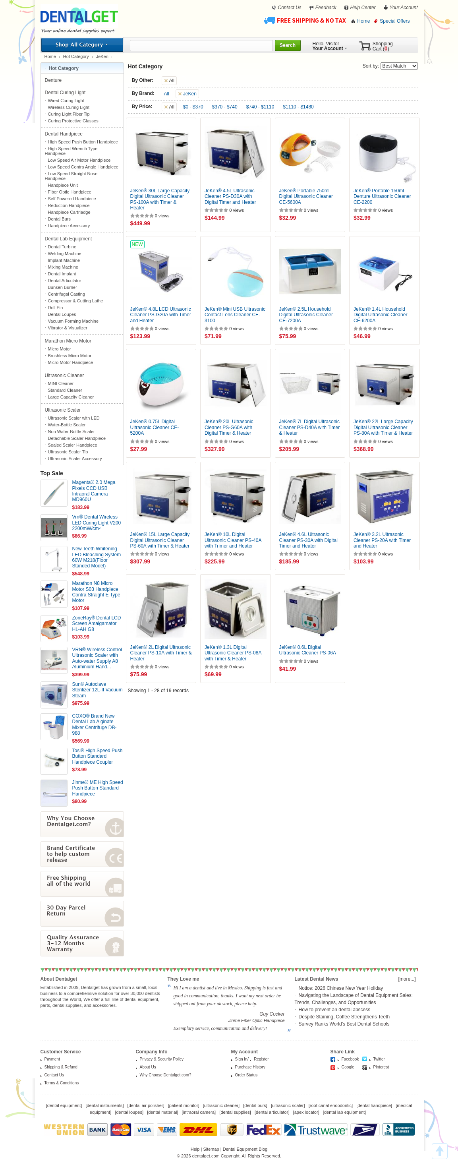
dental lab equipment (344, 1112)
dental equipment (64, 1105)
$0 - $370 (193, 107)
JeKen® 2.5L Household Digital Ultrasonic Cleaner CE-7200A (306, 314)
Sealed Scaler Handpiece (72, 445)
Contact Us (289, 7)
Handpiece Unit (63, 185)
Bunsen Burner (62, 287)
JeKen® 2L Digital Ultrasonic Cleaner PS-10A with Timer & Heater (161, 653)
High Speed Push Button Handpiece (83, 141)
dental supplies (234, 1112)
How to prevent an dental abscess (335, 1009)
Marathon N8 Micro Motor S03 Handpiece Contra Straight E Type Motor (96, 592)
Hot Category (76, 56)
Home (363, 21)
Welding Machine (64, 253)
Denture (54, 80)
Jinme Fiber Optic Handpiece (256, 1020)
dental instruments (104, 1105)
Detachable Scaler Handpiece (77, 438)
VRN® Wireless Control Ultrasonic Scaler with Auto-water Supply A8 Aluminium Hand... (97, 658)
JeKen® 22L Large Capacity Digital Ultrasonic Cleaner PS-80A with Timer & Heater (383, 427)
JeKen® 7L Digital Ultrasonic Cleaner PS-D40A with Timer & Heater (309, 427)
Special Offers (395, 21)
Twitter (379, 1059)
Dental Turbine (62, 246)
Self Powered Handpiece (72, 198)
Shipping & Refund (60, 1067)
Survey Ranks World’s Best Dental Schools (344, 1024)
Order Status (246, 1075)
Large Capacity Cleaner (71, 397)
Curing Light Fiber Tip (69, 114)
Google (348, 1067)
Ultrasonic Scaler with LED (74, 418)
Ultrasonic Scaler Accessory (75, 458)
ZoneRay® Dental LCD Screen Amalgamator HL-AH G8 (96, 623)
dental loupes (129, 1112)
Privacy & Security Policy (162, 1059)
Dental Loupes (62, 314)
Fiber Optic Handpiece (69, 192)
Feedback (325, 7)
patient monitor (183, 1105)
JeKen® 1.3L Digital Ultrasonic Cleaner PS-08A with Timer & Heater (233, 653)
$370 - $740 (225, 107)
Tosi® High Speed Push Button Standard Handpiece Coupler (97, 756)
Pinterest (381, 1067)
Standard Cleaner (65, 390)
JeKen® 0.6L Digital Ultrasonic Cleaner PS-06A (307, 650)
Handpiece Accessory (69, 225)
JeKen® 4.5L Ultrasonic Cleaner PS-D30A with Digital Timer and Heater (230, 196)
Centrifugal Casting (66, 294)
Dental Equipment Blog (245, 1149)
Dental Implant (62, 273)
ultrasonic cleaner (221, 1105)
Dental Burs (59, 219)
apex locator (306, 1112)
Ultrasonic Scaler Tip (68, 451)
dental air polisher (146, 1105)
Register (261, 1059)
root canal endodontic (331, 1105)
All (166, 94)
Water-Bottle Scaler (67, 424)
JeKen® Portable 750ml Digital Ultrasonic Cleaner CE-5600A (306, 196)
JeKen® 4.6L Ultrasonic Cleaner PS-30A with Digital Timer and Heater (308, 540)
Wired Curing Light (66, 100)
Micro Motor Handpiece (70, 362)
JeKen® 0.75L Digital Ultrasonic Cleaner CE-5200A (154, 427)
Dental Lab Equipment (69, 239)
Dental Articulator (64, 280)
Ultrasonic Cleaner (65, 375)
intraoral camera (199, 1112)
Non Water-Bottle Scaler (71, 431)
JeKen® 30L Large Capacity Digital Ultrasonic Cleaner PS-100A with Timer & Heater (160, 199)
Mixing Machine (63, 267)
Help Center (363, 7)
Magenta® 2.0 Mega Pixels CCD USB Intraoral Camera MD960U (94, 491)
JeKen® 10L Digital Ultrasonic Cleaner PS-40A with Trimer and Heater (233, 540)
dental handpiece (374, 1105)
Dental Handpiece (64, 134)
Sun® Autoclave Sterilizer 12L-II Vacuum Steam (97, 690)
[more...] (406, 979)
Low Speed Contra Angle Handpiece (83, 167)
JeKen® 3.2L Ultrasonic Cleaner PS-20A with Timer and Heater (382, 540)
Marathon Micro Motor (69, 341)
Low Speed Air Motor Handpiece (79, 160)
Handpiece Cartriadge (69, 212)
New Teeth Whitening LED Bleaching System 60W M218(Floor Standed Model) (96, 557)
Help (195, 1149)
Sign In (241, 1059)
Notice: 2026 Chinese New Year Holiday (341, 988)
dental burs (255, 1105)
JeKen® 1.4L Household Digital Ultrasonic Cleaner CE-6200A (380, 314)
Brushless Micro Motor (69, 355)
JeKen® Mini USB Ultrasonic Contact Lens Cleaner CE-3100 (235, 314)
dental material (162, 1112)
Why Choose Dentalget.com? (165, 1075)
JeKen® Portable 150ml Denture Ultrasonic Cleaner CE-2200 (382, 196)
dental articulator (272, 1112)
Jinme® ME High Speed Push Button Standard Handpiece (97, 788)
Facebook (350, 1059)
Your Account (404, 7)
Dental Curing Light (66, 92)
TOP (440, 1151)
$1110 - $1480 (298, 107)
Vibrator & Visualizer (67, 327)
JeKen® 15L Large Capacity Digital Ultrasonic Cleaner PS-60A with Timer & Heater (160, 540)
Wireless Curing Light (69, 107)
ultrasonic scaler (287, 1105)
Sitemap (211, 1149)
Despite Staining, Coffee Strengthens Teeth (344, 1017)
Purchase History (250, 1067)
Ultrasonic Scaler (63, 410)
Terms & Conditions (61, 1083)
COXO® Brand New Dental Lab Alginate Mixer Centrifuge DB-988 (94, 724)
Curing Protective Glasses (73, 120)
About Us (148, 1067)
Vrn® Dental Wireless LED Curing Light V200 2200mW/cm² (96, 522)
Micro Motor (59, 348)
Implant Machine (64, 260)
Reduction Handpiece (69, 205)
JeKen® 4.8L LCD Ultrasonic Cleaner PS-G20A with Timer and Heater (160, 314)
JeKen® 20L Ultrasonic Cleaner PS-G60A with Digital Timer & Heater (229, 427)
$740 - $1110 (260, 107)
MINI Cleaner (61, 383)
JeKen (102, 56)
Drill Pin (55, 307)
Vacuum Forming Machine (73, 321)
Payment (52, 1059)
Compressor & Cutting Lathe (75, 300)
